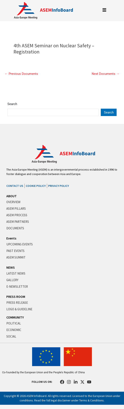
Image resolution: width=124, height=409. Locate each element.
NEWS (10, 267)
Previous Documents (21, 73)
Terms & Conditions (91, 400)
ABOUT (11, 196)
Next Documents (105, 73)
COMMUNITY (15, 317)
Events (11, 238)
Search (12, 104)
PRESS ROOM (15, 296)
